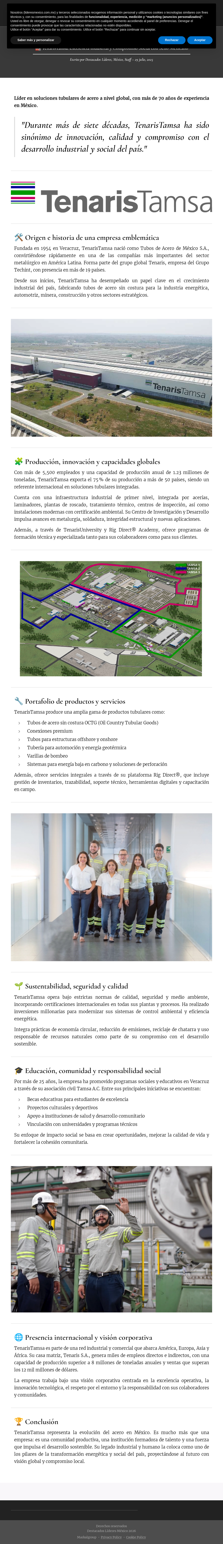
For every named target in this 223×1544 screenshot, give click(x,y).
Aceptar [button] (200, 40)
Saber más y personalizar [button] (35, 40)
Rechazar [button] (172, 40)
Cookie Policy (136, 1537)
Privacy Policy (111, 1537)
